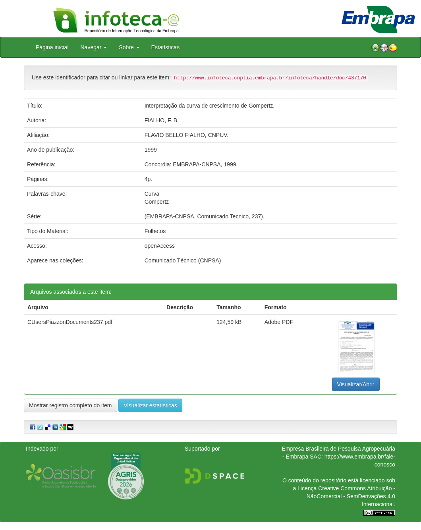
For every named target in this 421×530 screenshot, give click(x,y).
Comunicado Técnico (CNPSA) (183, 260)
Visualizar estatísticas (150, 405)
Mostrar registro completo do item (70, 405)
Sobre (129, 47)
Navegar (94, 47)
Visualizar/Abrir (356, 384)
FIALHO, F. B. (162, 120)
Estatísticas (165, 47)
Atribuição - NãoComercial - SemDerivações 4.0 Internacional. (351, 496)
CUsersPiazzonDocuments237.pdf (69, 322)
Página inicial (52, 47)
